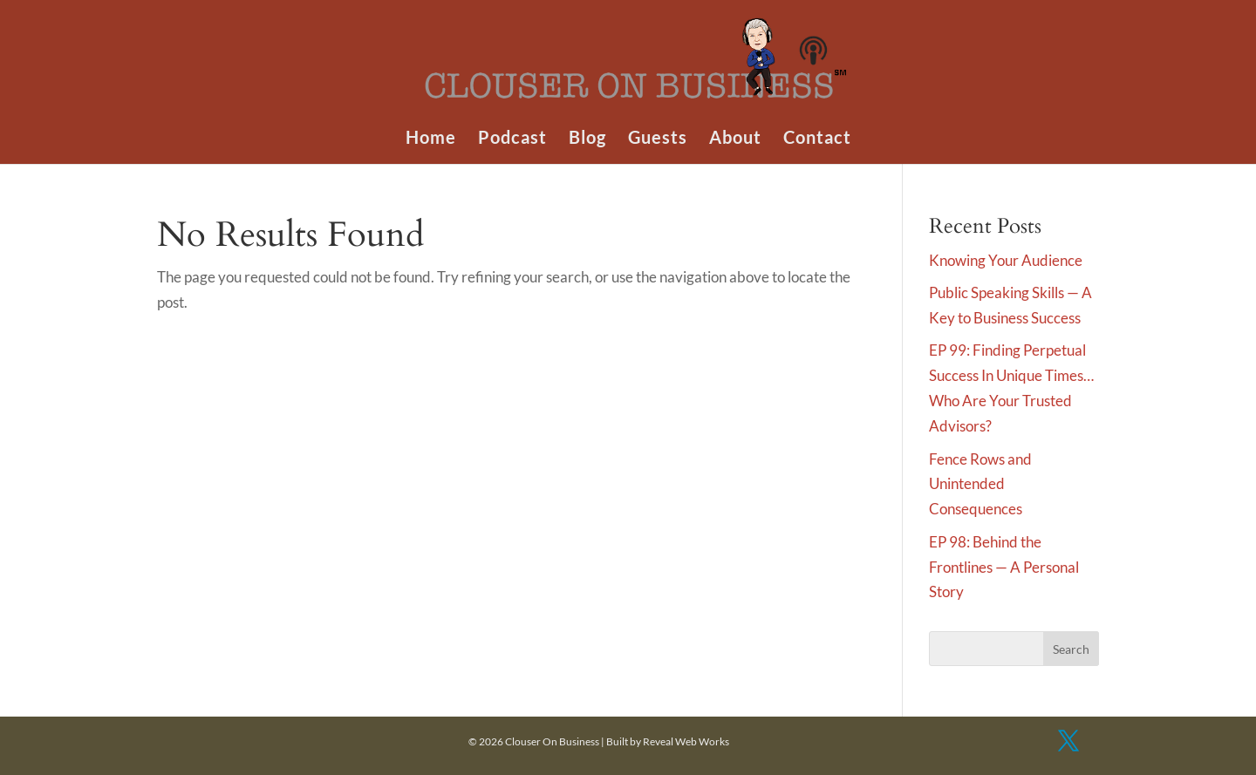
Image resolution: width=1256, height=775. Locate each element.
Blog (587, 139)
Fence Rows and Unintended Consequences (980, 484)
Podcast (512, 139)
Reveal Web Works (686, 741)
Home (431, 139)
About (735, 139)
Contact (817, 139)
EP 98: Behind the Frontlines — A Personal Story (1004, 567)
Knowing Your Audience (1005, 260)
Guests (657, 139)
